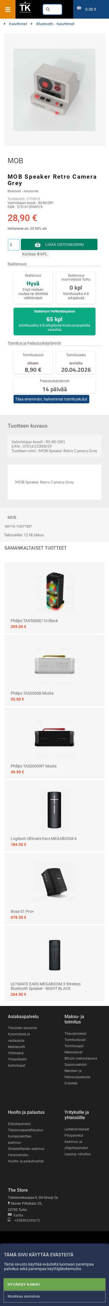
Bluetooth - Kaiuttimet (53, 24)
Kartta (15, 1215)
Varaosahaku (18, 1155)
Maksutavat (73, 1052)
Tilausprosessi (75, 1034)
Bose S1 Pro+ (22, 911)
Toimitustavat (75, 1040)
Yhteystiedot (17, 1059)
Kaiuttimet (15, 24)
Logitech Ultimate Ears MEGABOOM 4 (44, 838)
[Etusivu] (25, 11)
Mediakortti (16, 1047)
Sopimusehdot (75, 1065)
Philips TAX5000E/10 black (34, 620)
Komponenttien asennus (20, 1139)
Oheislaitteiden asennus (26, 1149)
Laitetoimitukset (76, 1129)
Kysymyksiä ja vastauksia (19, 1037)
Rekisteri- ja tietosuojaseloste (77, 1074)
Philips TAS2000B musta (32, 693)
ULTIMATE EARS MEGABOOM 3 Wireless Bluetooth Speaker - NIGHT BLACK (46, 986)
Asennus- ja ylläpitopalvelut (76, 1145)
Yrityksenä (16, 1053)
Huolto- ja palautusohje (26, 1161)
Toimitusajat (74, 1046)
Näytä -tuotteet (18, 526)
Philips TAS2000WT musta (34, 766)
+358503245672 (24, 1220)
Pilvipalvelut (73, 1135)
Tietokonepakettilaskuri (25, 1130)
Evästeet (70, 1083)
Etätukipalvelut (19, 1124)
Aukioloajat (16, 1065)
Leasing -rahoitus (77, 1154)
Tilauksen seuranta (22, 1028)
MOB (15, 160)
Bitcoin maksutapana (80, 1058)
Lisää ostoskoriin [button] (64, 244)
